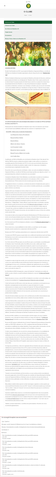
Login (28, 1)
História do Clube (9, 22)
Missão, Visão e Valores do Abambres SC (15, 38)
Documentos (8, 35)
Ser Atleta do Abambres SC (12, 28)
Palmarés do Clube (10, 25)
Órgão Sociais (8, 32)
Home (25, 15)
